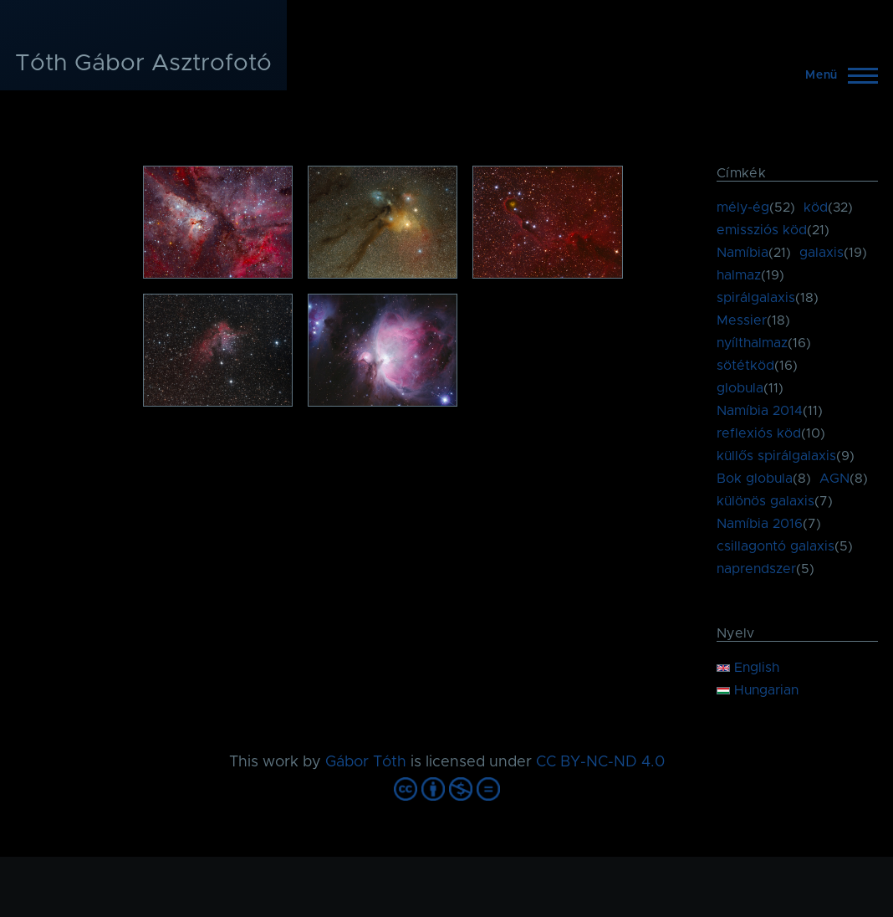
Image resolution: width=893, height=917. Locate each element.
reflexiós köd (759, 433)
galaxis (821, 252)
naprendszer (756, 569)
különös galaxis (765, 501)
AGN (834, 478)
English (748, 667)
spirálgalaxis (756, 298)
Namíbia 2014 (760, 411)
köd (816, 207)
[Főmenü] (836, 75)
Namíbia (742, 252)
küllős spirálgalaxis (776, 456)
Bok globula (755, 478)
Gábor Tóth (365, 762)
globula (740, 388)
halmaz (739, 275)
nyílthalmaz (752, 343)
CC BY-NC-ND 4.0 (600, 762)
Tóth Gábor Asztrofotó (143, 63)
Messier (742, 320)
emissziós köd (762, 230)
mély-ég (743, 207)
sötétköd (745, 365)
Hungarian (758, 690)
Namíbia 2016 (760, 523)
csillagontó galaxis (775, 546)
